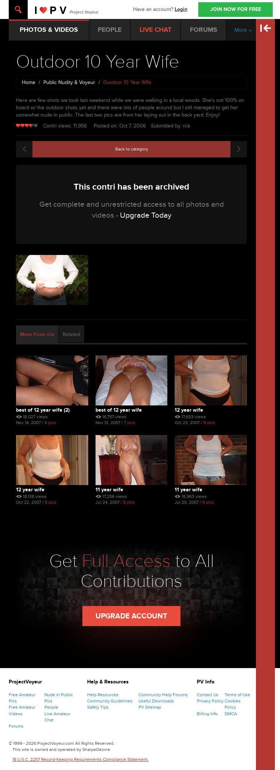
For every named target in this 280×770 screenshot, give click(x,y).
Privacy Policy (210, 701)
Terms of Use (237, 694)
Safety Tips (98, 707)
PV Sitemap (150, 707)
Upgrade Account (131, 616)
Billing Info (207, 713)
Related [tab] (71, 334)
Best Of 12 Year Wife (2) (43, 410)
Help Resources (102, 694)
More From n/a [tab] (37, 334)
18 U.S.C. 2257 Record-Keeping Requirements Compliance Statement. (80, 759)
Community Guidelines (109, 701)
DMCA (231, 713)
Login (181, 9)
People (51, 707)
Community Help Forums (163, 694)
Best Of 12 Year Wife (119, 410)
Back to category (131, 149)
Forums (16, 726)
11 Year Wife (109, 489)
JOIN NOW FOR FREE (235, 9)
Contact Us (207, 694)
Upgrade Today (145, 215)
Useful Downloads (156, 701)
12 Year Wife (189, 410)
